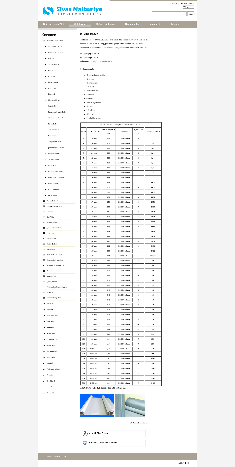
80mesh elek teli (54, 100)
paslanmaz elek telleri (56, 148)
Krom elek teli (53, 189)
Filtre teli (50, 303)
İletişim (191, 3)
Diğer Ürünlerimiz (105, 24)
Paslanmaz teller (54, 153)
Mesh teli (50, 363)
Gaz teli (49, 387)
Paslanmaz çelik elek (55, 171)
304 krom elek (52, 351)
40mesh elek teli (54, 130)
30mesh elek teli (54, 64)
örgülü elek (52, 106)
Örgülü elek (51, 381)
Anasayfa (175, 3)
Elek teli (51, 58)
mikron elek (51, 357)
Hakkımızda (155, 24)
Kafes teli (51, 76)
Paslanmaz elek (53, 82)
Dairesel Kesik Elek (53, 24)
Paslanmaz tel (53, 183)
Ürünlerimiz (80, 24)
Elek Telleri (51, 321)
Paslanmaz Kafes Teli (56, 177)
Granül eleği (52, 70)
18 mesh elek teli (54, 160)
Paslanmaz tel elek (53, 369)
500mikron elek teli (55, 46)
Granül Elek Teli (53, 339)
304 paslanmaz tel (54, 142)
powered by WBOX (182, 463)
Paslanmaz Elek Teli (55, 52)
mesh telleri (52, 195)
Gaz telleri (52, 136)
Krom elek (52, 88)
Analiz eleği (51, 333)
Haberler (183, 3)
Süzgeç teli (51, 345)
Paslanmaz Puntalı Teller (57, 112)
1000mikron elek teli (55, 118)
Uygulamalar (132, 24)
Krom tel (51, 94)
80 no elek (52, 165)
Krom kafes (52, 124)
